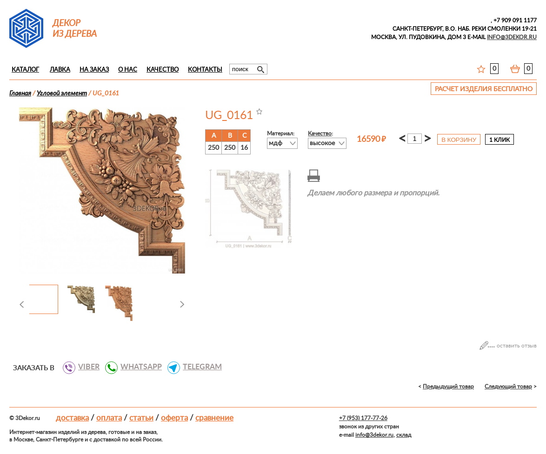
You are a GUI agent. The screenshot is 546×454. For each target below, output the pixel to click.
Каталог (25, 70)
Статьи (141, 418)
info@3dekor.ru (374, 435)
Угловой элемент (62, 93)
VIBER (85, 367)
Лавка (60, 70)
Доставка (72, 418)
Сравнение (214, 418)
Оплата (109, 418)
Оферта (174, 418)
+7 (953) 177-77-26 (363, 418)
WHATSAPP (137, 367)
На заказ (94, 70)
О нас (127, 70)
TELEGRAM (199, 367)
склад (403, 435)
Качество (162, 70)
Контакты (205, 70)
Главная (20, 93)
